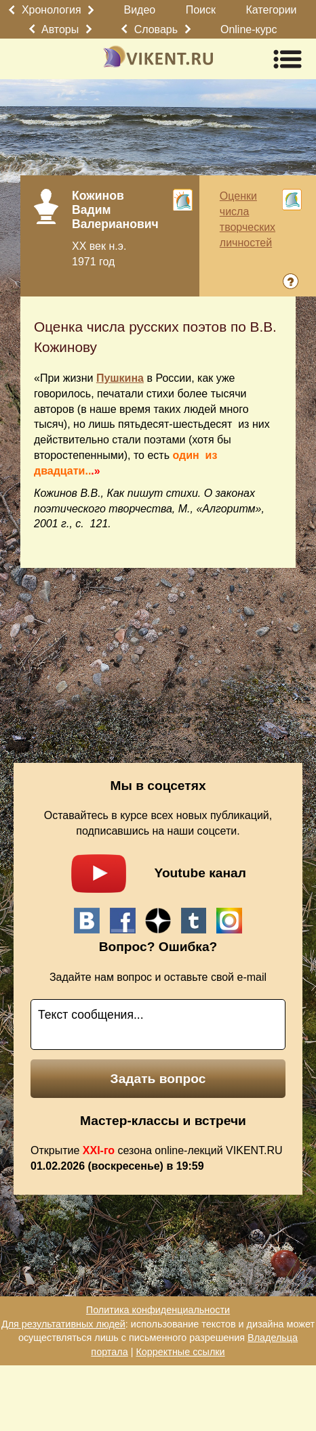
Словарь (156, 29)
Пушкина (120, 378)
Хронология (51, 10)
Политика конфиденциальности (158, 1309)
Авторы (60, 29)
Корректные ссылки (180, 1351)
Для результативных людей (63, 1324)
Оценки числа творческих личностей (247, 219)
